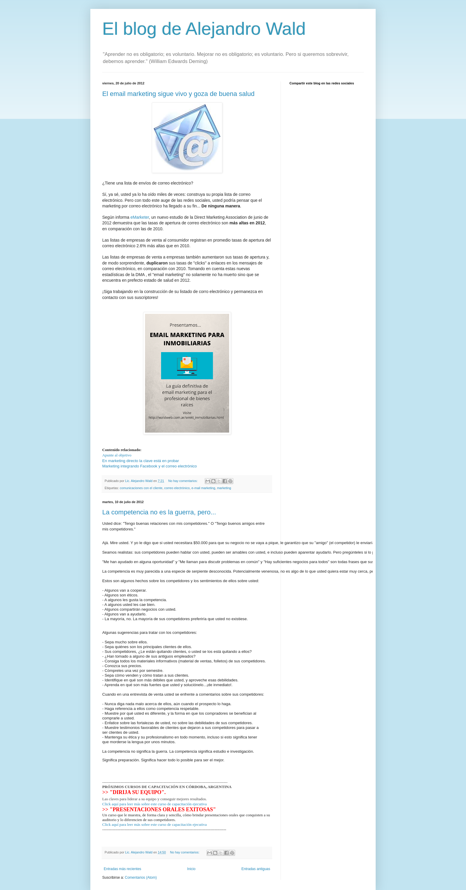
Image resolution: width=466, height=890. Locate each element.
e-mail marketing (203, 488)
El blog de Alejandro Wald (204, 29)
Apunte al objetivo (116, 455)
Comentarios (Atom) (141, 863)
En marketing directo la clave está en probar (140, 461)
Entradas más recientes (122, 855)
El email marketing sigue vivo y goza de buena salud (178, 93)
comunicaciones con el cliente (141, 488)
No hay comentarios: (183, 481)
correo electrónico (177, 488)
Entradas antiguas (255, 855)
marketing (224, 488)
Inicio (191, 855)
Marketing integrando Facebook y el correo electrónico (149, 466)
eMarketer (139, 217)
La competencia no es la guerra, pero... (159, 512)
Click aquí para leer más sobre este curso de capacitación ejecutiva (154, 790)
